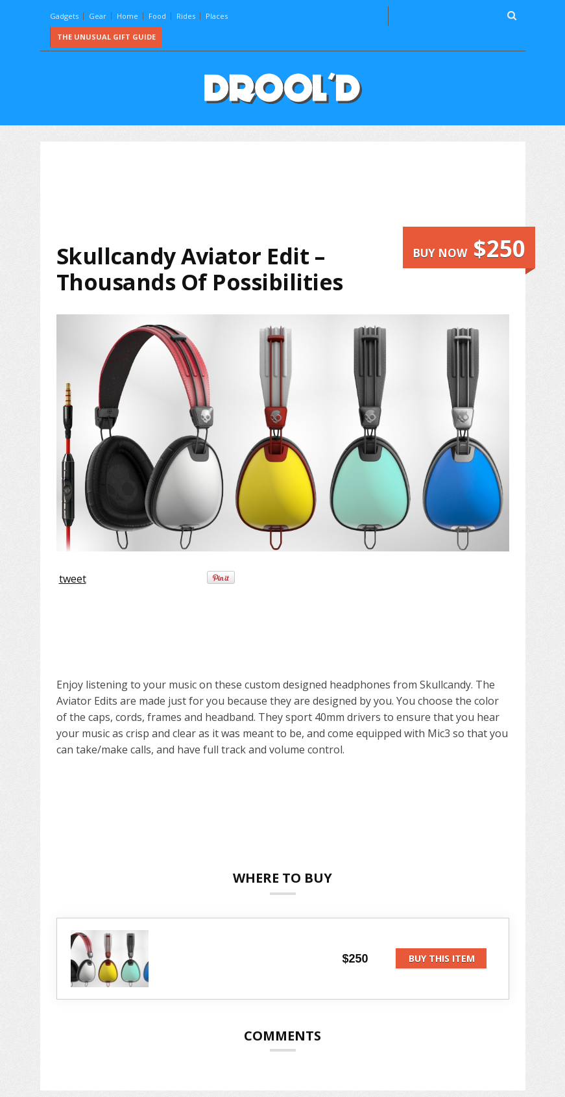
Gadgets (64, 16)
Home (127, 16)
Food (157, 16)
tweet (72, 579)
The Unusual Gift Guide (106, 37)
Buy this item (442, 958)
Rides (185, 16)
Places (217, 16)
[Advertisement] (292, 192)
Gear (97, 16)
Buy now (469, 248)
